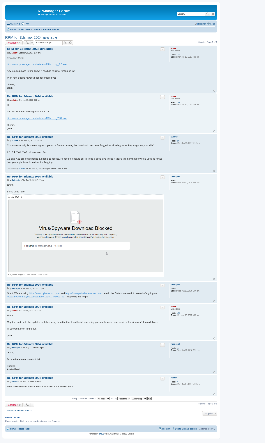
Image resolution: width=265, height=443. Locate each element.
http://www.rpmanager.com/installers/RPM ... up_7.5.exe (37, 64)
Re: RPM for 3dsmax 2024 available (30, 96)
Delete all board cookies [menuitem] (186, 429)
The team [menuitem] (166, 429)
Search (207, 14)
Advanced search (212, 14)
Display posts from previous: (90, 398)
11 (178, 181)
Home (13, 29)
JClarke (174, 137)
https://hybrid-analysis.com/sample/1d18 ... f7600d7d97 (36, 296)
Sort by (120, 398)
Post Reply (12, 42)
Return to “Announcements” (19, 410)
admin (173, 48)
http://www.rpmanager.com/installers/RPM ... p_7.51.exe (37, 118)
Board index (24, 29)
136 (178, 55)
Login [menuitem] (212, 24)
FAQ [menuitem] (27, 24)
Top (214, 91)
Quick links (15, 24)
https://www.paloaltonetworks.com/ (84, 293)
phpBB (101, 434)
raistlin (174, 378)
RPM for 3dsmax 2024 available (31, 37)
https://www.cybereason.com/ (44, 293)
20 (178, 141)
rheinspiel (175, 176)
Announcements (51, 29)
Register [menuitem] (202, 24)
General (36, 29)
